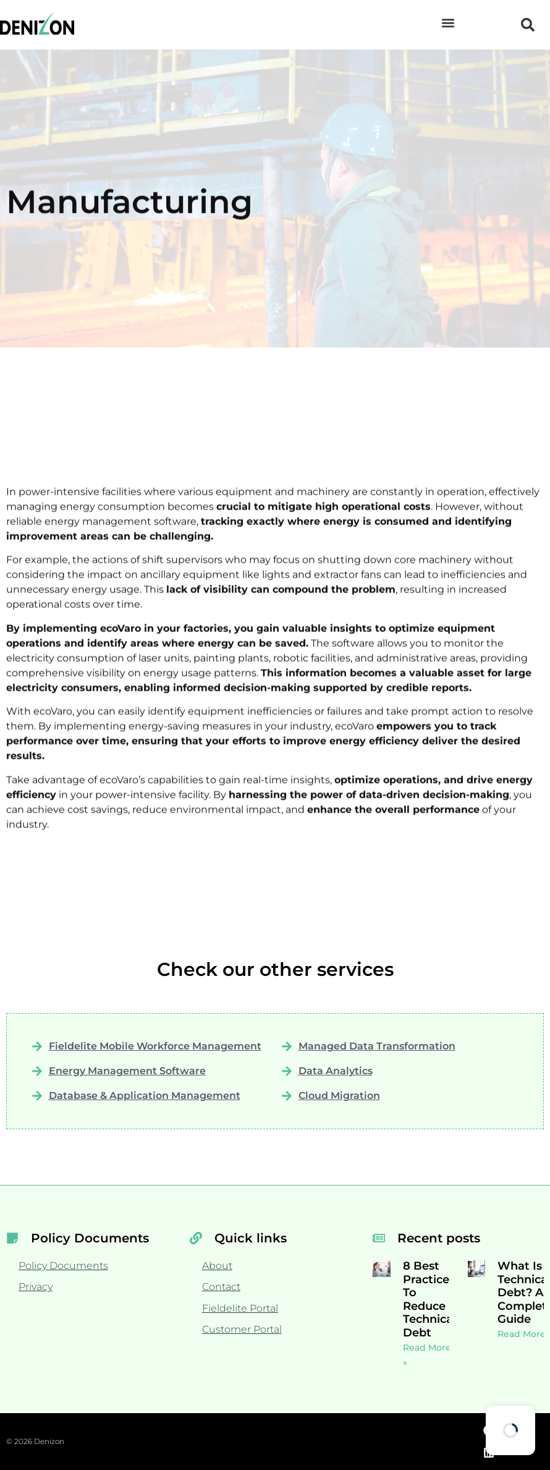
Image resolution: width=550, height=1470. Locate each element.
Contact (221, 1287)
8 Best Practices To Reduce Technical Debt (429, 1299)
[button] (448, 22)
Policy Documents (63, 1265)
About (217, 1265)
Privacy (36, 1287)
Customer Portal (242, 1329)
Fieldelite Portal (240, 1308)
